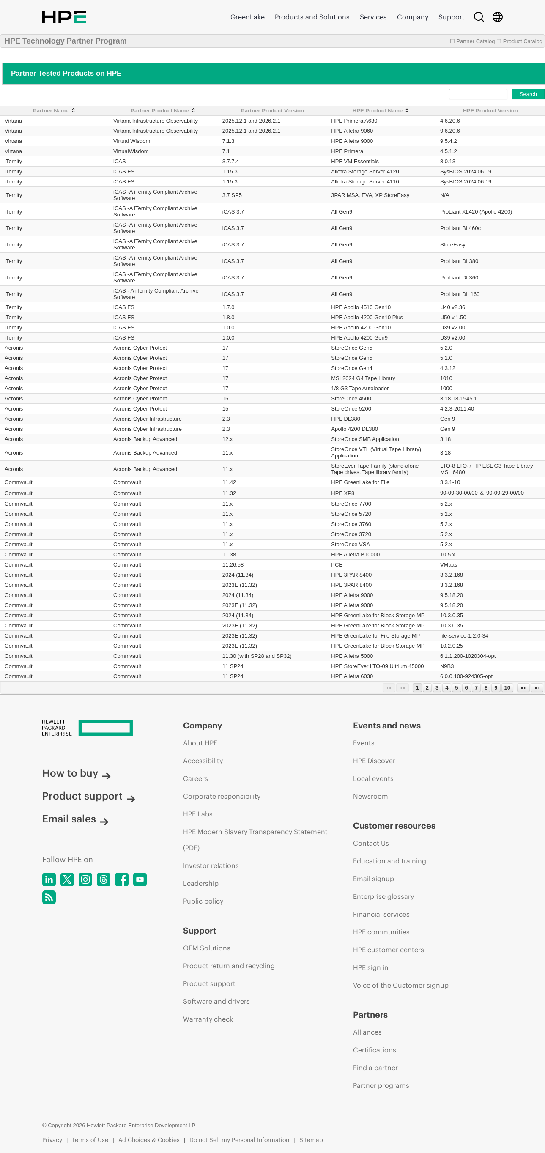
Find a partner (375, 1067)
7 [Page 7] (476, 688)
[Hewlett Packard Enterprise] (96, 728)
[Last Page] (537, 687)
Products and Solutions (312, 17)
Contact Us (371, 843)
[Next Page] (523, 687)
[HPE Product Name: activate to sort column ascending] (381, 111)
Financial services (381, 914)
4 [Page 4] (446, 688)
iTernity (13, 161)
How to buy (76, 773)
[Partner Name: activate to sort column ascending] (55, 111)
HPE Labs (198, 814)
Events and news (387, 725)
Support (451, 17)
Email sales (75, 818)
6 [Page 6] (466, 688)
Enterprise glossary (383, 896)
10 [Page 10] (507, 688)
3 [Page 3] (436, 688)
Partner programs (381, 1085)
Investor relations (211, 865)
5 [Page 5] (456, 688)
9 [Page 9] (495, 688)
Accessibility (203, 760)
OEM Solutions (206, 948)
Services (373, 17)
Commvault (19, 482)
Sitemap (311, 1140)
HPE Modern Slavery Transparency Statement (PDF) (255, 839)
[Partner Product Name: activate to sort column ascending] (163, 111)
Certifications (374, 1050)
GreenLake (247, 17)
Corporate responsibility (221, 796)
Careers (195, 778)
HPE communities (381, 932)
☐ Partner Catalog (472, 41)
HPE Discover (374, 760)
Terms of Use (90, 1140)
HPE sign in (371, 967)
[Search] (479, 17)
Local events (373, 778)
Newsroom (370, 796)
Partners (370, 1014)
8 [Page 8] (486, 688)
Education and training (389, 861)
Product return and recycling (229, 965)
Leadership (201, 883)
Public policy (203, 901)
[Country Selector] (498, 17)
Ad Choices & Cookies (149, 1140)
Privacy (52, 1140)
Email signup (373, 878)
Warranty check (208, 1019)
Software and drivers (216, 1001)
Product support (88, 795)
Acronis (14, 348)
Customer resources (394, 825)
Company (412, 17)
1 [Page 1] (417, 688)
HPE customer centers (388, 949)
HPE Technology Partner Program (66, 41)
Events (364, 743)
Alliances (367, 1032)
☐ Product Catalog (519, 41)
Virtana (13, 121)
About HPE (200, 743)
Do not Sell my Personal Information (239, 1140)
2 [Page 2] (427, 688)
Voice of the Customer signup (401, 985)
